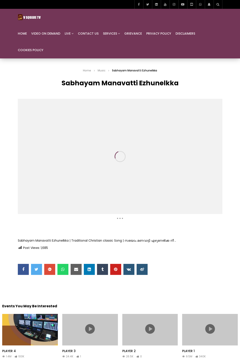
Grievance (133, 33)
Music (101, 70)
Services (110, 33)
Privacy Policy (158, 33)
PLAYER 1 (188, 351)
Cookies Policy (30, 50)
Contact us (88, 33)
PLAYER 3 (69, 351)
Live (68, 33)
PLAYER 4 (9, 351)
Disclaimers (185, 33)
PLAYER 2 (129, 351)
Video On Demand (45, 33)
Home (22, 33)
